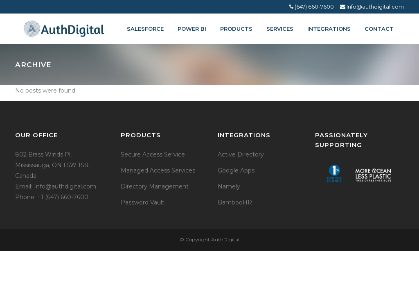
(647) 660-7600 (311, 6)
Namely (229, 186)
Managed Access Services (158, 170)
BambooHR (235, 202)
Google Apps (236, 170)
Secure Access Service (153, 154)
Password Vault (142, 202)
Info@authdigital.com (372, 6)
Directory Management (155, 186)
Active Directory (241, 154)
